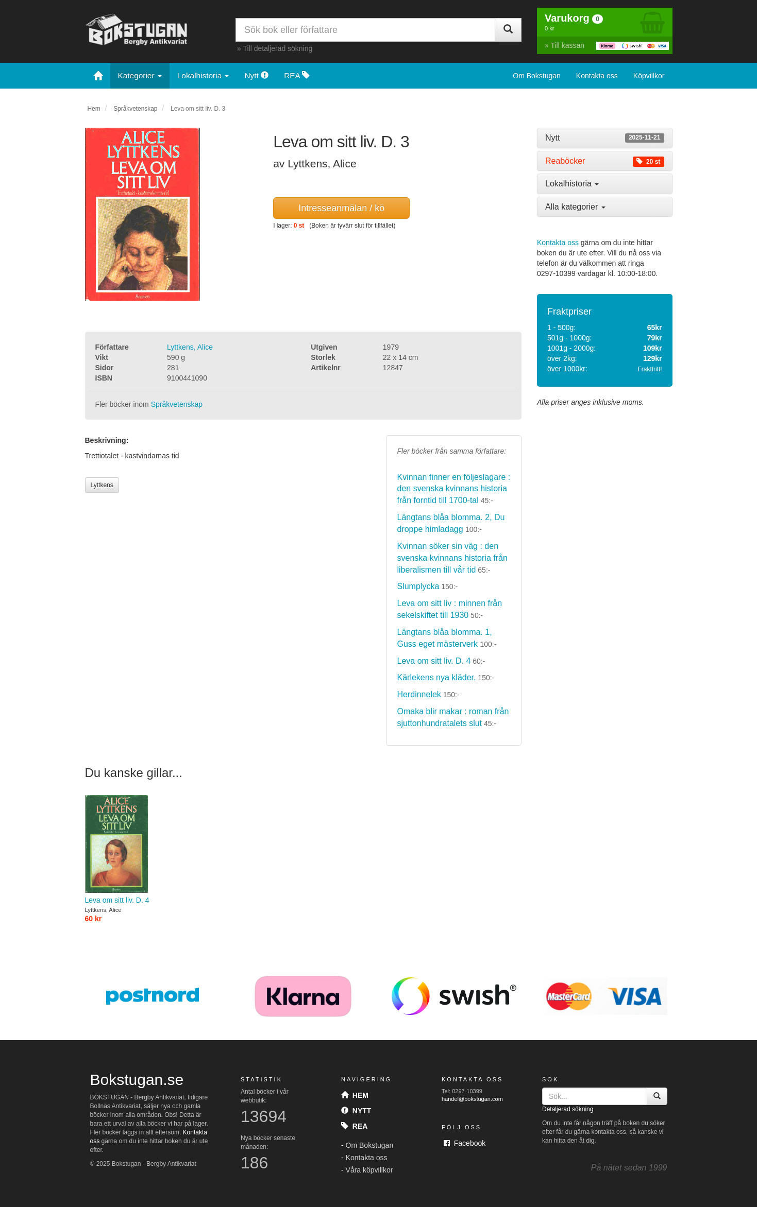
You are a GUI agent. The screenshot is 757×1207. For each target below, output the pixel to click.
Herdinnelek (419, 694)
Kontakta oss (597, 76)
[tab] (604, 138)
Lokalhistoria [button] (572, 183)
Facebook (464, 1143)
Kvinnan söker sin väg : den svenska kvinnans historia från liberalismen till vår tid (452, 558)
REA (297, 75)
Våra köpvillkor (369, 1170)
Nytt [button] (604, 138)
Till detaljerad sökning (277, 48)
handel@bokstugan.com (472, 1099)
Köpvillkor (649, 76)
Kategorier (140, 75)
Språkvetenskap (135, 108)
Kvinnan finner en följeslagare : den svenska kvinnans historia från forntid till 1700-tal (453, 489)
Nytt (256, 75)
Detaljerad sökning (567, 1109)
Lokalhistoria (203, 75)
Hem (94, 108)
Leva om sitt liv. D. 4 (433, 661)
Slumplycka (418, 586)
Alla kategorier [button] (575, 206)
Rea (354, 1126)
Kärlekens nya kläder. (436, 677)
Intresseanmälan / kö (341, 208)
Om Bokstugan (537, 76)
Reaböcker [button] (604, 161)
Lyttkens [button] (102, 485)
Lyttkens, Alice (190, 347)
